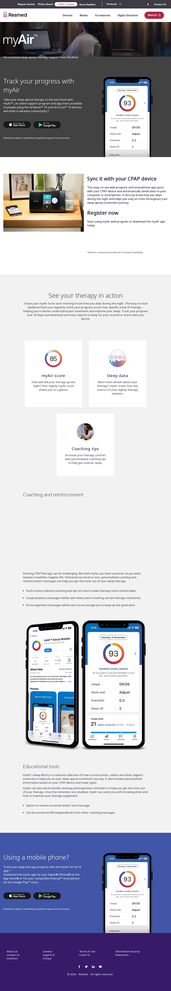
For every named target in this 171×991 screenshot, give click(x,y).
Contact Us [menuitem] (160, 4)
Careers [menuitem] (47, 951)
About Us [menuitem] (12, 951)
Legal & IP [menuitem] (49, 955)
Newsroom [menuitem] (122, 955)
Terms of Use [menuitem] (87, 951)
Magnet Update (26, 4)
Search (154, 15)
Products (112, 4)
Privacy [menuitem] (47, 958)
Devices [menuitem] (67, 15)
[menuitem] (148, 5)
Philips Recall (45, 4)
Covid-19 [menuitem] (84, 955)
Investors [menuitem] (12, 958)
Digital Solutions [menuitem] (128, 15)
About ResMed (87, 4)
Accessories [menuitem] (102, 15)
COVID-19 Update (66, 4)
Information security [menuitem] (127, 951)
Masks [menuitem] (84, 15)
